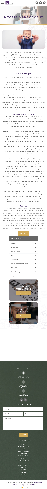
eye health (14, 268)
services (13, 243)
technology (14, 259)
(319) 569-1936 (23, 387)
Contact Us (23, 316)
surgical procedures (17, 276)
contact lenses (15, 251)
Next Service (23, 233)
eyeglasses (14, 247)
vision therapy (15, 272)
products (14, 255)
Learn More (23, 293)
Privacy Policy (24, 484)
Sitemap (32, 484)
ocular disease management (19, 263)
